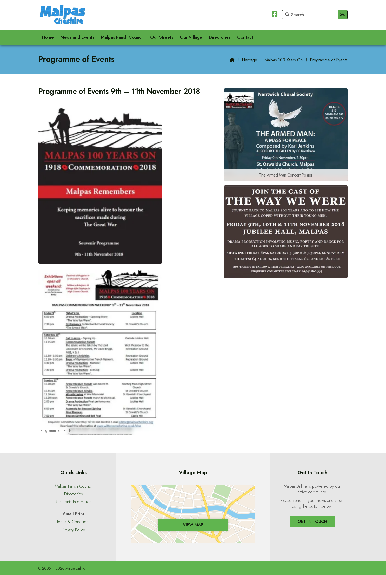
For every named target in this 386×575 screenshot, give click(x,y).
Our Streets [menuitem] (161, 37)
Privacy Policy (73, 530)
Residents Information (73, 502)
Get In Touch (312, 522)
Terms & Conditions (73, 522)
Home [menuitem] (48, 37)
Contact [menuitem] (245, 37)
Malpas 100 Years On (283, 60)
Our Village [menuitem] (191, 37)
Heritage (249, 60)
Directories (73, 494)
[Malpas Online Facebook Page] (274, 15)
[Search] (311, 14)
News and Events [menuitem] (77, 37)
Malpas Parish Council (73, 486)
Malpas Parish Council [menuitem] (122, 37)
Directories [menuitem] (219, 37)
